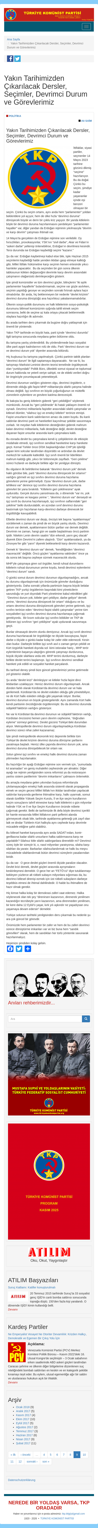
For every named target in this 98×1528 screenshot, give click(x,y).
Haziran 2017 (24, 1435)
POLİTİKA (15, 115)
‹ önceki (25, 1454)
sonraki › (32, 1461)
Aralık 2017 (23, 1411)
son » (45, 1461)
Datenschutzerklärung (21, 1480)
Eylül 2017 (22, 1423)
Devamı (13, 1309)
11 (12, 1461)
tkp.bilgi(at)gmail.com (73, 1513)
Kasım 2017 (23, 1415)
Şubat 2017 (23, 1443)
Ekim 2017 (22, 1419)
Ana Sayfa (13, 39)
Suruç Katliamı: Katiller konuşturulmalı (32, 1287)
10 (84, 1454)
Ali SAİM (86, 120)
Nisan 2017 (23, 1439)
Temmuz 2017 (25, 1431)
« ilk (13, 1454)
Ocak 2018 (23, 1407)
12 (20, 1461)
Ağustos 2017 (24, 1427)
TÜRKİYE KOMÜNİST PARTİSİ (57, 1518)
